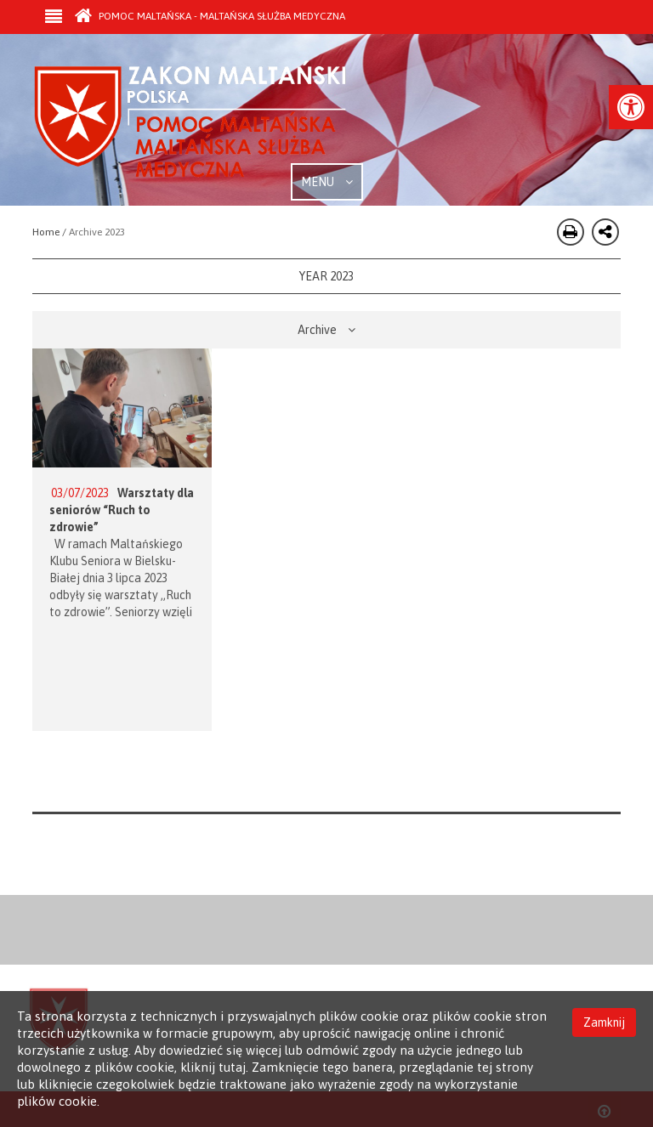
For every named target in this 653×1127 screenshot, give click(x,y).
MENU (327, 182)
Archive (326, 330)
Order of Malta (190, 119)
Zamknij (604, 1022)
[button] (631, 107)
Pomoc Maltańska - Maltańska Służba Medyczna (210, 16)
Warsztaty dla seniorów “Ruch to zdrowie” (121, 510)
